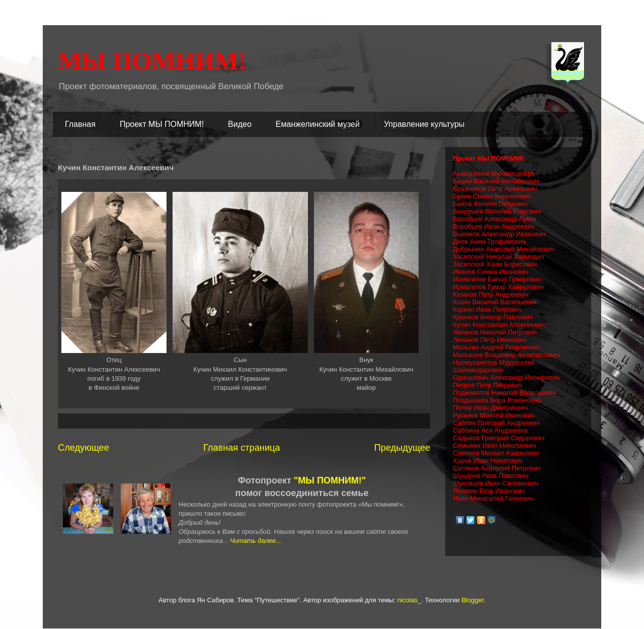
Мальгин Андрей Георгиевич (496, 347)
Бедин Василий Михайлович (496, 181)
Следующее (83, 448)
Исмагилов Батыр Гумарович (497, 279)
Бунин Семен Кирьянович (492, 196)
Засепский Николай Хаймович (498, 256)
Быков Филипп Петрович (490, 203)
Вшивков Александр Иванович (499, 234)
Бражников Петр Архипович (495, 188)
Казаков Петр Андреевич (490, 294)
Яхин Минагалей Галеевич (493, 498)
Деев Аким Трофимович (489, 241)
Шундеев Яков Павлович (490, 475)
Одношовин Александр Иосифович (506, 377)
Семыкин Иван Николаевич (494, 445)
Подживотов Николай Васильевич (504, 392)
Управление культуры (424, 124)
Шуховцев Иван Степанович (495, 483)
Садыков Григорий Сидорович (498, 438)
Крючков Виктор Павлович (493, 317)
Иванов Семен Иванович (491, 271)
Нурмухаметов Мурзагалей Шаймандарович (494, 366)
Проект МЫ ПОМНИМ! (162, 124)
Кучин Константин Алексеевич (499, 324)
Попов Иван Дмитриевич (490, 407)
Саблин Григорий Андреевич (496, 423)
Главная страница (241, 448)
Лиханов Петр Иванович (489, 339)
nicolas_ (409, 600)
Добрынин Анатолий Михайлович (503, 249)
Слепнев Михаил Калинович (496, 453)
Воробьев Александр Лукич (494, 219)
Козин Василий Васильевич (494, 302)
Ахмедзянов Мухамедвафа (494, 173)
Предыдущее (402, 448)
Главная (80, 124)
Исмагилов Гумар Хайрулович (498, 287)
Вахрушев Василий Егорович (497, 211)
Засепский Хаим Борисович (495, 264)
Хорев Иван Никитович (487, 460)
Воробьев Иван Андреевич (494, 226)
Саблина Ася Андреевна (490, 430)
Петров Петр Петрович (487, 385)
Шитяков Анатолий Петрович (497, 468)
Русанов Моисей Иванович (493, 415)
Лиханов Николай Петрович (495, 332)
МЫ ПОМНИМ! (152, 61)
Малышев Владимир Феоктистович (506, 355)
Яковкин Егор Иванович (489, 491)
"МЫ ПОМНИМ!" (330, 480)
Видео (240, 124)
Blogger (472, 600)
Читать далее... (255, 540)
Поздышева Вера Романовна (497, 400)
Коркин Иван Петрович (487, 309)
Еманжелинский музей (318, 124)
